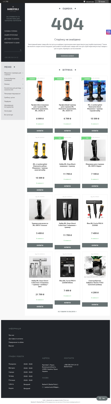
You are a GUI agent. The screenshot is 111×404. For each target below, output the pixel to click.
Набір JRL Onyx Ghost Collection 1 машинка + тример (67, 225)
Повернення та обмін (12, 43)
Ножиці (7, 84)
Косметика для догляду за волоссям (12, 89)
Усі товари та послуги (66, 311)
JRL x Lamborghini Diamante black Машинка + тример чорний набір (95, 108)
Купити (40, 131)
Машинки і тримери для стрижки (12, 73)
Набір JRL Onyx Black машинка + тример (67, 165)
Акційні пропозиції (11, 35)
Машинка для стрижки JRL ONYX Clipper (95, 165)
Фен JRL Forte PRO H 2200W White (67, 282)
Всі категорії (8, 115)
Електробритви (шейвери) (9, 79)
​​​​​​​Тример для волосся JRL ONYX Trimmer (40, 224)
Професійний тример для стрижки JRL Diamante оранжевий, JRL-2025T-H (67, 108)
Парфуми (7, 101)
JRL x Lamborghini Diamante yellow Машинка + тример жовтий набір (40, 167)
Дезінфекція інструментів (8, 106)
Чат (102, 398)
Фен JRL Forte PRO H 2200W (95, 224)
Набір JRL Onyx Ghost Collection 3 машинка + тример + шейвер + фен (39, 283)
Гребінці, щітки (9, 97)
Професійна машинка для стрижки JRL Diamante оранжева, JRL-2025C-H (40, 108)
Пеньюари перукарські (12, 93)
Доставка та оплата (11, 39)
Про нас (11, 335)
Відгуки (11, 346)
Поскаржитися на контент (54, 402)
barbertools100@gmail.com (52, 387)
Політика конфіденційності (72, 402)
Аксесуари (8, 111)
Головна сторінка (10, 31)
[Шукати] (20, 50)
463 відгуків (90, 1)
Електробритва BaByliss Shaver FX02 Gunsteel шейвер (94, 282)
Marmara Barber (67, 56)
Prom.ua (66, 400)
